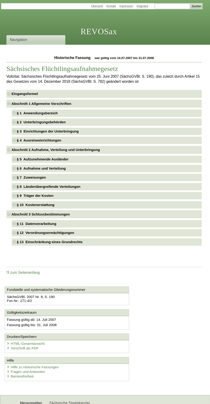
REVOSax (99, 31)
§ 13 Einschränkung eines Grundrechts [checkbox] (50, 242)
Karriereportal (81, 396)
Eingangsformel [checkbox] (25, 94)
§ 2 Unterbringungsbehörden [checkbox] (41, 122)
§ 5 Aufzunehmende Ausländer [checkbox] (43, 159)
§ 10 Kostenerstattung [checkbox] (36, 205)
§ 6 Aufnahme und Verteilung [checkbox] (41, 168)
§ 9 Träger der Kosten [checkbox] (35, 196)
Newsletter (57, 396)
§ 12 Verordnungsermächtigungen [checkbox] (45, 233)
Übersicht (97, 6)
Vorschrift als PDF (126, 324)
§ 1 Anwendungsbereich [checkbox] (37, 113)
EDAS (102, 396)
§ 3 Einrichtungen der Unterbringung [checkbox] (48, 131)
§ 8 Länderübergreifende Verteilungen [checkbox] (49, 187)
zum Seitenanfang (23, 272)
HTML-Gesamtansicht (129, 320)
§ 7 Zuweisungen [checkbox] (31, 177)
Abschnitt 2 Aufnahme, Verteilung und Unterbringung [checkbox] (56, 150)
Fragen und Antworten (27, 349)
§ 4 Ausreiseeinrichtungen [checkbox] (39, 140)
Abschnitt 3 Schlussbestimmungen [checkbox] (41, 214)
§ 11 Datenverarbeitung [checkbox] (36, 224)
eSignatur (142, 6)
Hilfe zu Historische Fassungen (34, 344)
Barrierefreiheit (22, 353)
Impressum (126, 6)
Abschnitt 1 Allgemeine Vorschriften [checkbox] (41, 104)
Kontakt (111, 6)
